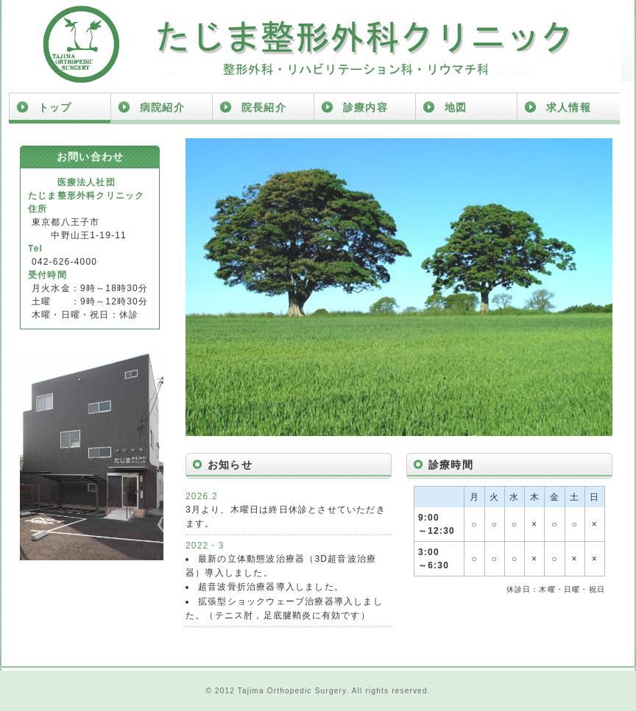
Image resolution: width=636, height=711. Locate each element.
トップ (55, 107)
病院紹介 (162, 107)
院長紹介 (263, 107)
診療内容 (365, 107)
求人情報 (568, 107)
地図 (456, 107)
